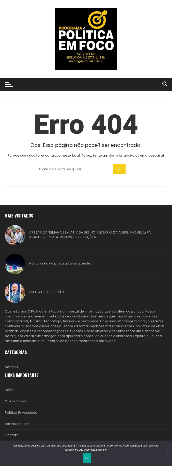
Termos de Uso (17, 423)
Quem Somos (16, 401)
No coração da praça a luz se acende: (60, 263)
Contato (11, 435)
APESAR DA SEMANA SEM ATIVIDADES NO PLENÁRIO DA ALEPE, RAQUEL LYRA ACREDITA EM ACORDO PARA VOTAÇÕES (90, 234)
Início (9, 390)
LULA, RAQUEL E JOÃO (46, 292)
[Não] (167, 453)
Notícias (11, 367)
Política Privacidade (21, 412)
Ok (87, 458)
